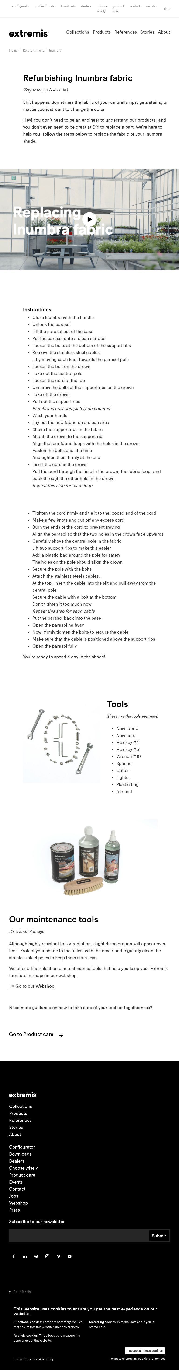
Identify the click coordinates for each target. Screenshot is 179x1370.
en (166, 9)
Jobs (13, 1196)
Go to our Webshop (31, 986)
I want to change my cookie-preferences (137, 1359)
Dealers (86, 6)
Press (14, 1210)
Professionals (44, 6)
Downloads (68, 6)
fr (23, 1291)
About (164, 32)
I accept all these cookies (144, 1351)
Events (16, 1182)
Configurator (21, 6)
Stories (147, 32)
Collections (77, 32)
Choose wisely (23, 1168)
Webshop (152, 6)
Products (102, 32)
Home (13, 51)
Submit (159, 1236)
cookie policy (43, 1359)
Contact (135, 6)
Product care (22, 1175)
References (125, 32)
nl (17, 1291)
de (29, 1291)
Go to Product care (36, 1035)
